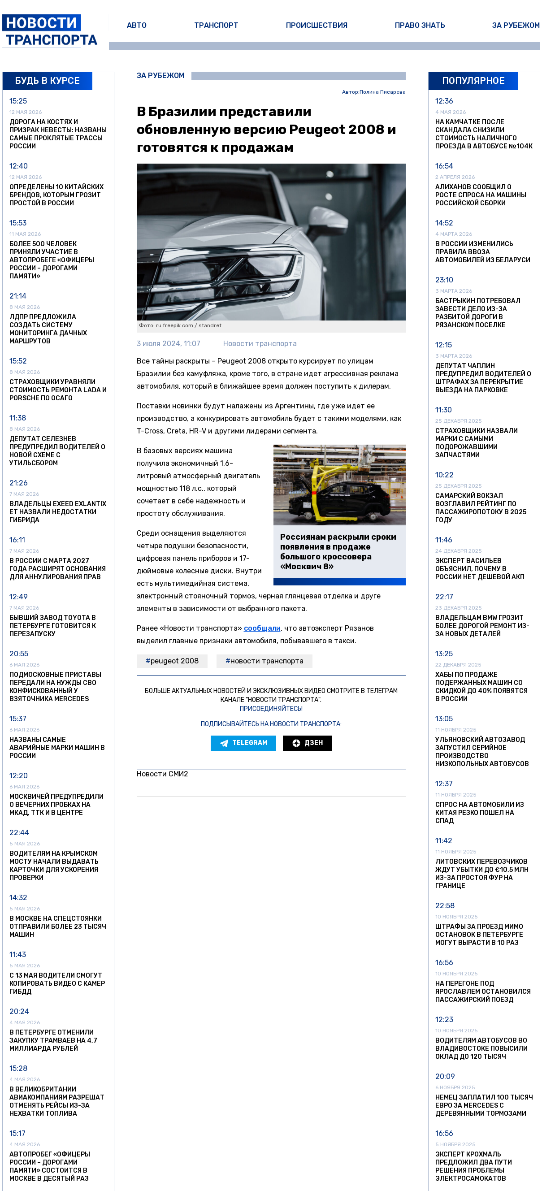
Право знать (420, 25)
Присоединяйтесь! (271, 709)
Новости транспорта (267, 661)
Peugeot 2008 (175, 661)
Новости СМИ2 (162, 774)
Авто (137, 25)
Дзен (307, 743)
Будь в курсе (47, 80)
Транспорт (216, 25)
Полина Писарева (383, 92)
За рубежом (516, 25)
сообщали (262, 628)
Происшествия (316, 25)
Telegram (243, 743)
